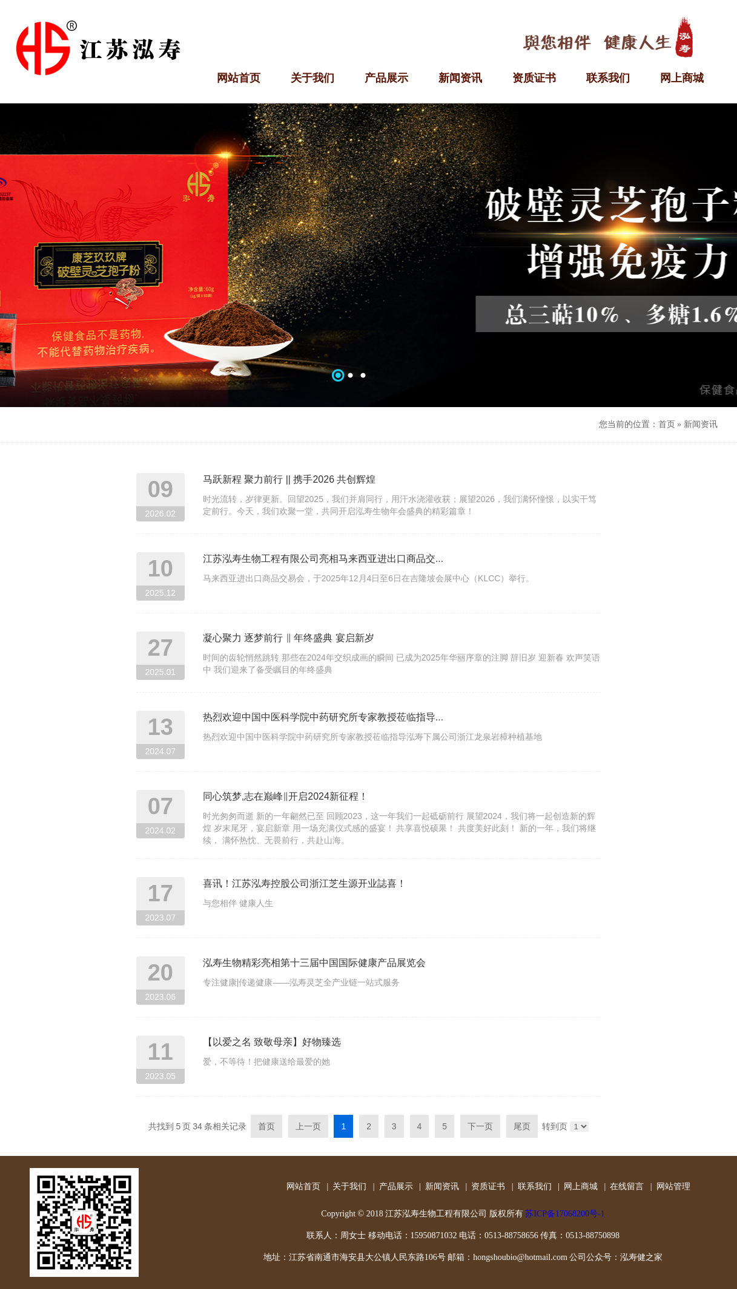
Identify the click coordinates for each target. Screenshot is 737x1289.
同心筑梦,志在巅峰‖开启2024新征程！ (285, 796)
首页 (666, 424)
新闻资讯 (701, 424)
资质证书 (488, 1186)
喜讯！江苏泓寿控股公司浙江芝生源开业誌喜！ (304, 883)
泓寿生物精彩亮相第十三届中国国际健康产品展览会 (314, 963)
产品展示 (396, 1186)
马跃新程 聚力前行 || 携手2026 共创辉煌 (289, 479)
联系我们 (535, 1186)
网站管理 (673, 1186)
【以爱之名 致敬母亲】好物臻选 (272, 1042)
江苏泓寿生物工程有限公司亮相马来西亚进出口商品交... (323, 558)
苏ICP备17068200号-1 (564, 1213)
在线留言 (627, 1186)
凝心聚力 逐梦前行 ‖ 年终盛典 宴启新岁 (288, 638)
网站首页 (303, 1186)
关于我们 (349, 1186)
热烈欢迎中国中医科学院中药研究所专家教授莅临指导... (323, 717)
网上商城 (581, 1186)
